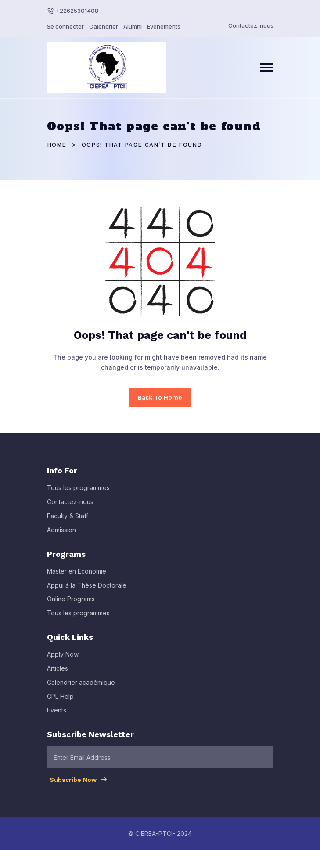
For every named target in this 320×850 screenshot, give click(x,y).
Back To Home (160, 397)
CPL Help (60, 700)
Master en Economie (76, 574)
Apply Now (63, 658)
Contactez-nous (250, 25)
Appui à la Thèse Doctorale (86, 588)
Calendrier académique (81, 686)
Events (56, 714)
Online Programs (71, 603)
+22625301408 (77, 10)
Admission (61, 533)
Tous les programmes (78, 491)
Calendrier (103, 26)
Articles (57, 672)
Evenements (163, 26)
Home (57, 145)
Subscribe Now (79, 783)
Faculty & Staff (67, 519)
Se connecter (65, 26)
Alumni (132, 26)
